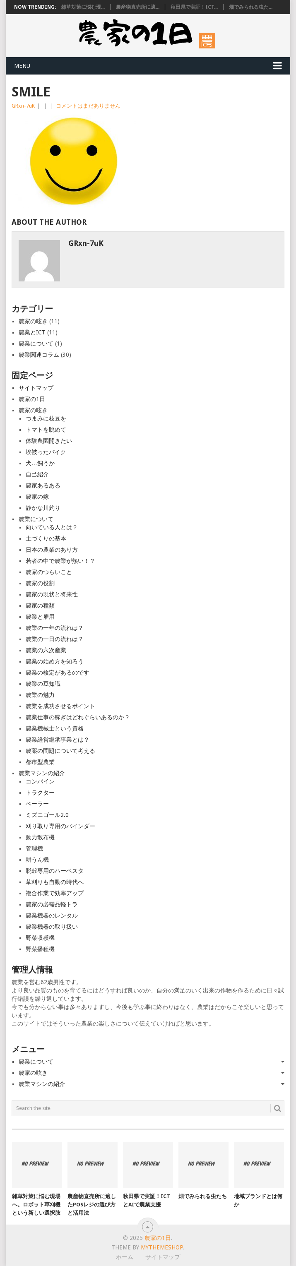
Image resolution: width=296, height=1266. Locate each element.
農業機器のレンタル (52, 915)
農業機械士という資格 (55, 728)
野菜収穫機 (40, 937)
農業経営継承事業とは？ (57, 739)
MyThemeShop (162, 1247)
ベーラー (37, 803)
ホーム (124, 1257)
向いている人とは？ (52, 527)
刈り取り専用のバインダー (60, 826)
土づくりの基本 (46, 538)
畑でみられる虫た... (250, 7)
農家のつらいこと (49, 572)
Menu (22, 65)
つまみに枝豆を (46, 418)
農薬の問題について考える (60, 750)
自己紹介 (37, 474)
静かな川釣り (43, 507)
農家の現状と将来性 (52, 594)
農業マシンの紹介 (42, 773)
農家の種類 (40, 605)
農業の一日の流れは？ (55, 639)
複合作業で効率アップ (55, 893)
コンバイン (40, 781)
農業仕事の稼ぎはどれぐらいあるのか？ (78, 717)
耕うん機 (37, 859)
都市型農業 (40, 762)
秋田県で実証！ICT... (194, 7)
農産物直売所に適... (137, 7)
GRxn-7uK (23, 106)
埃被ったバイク (46, 452)
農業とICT (32, 332)
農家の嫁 (37, 496)
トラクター (40, 792)
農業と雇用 (40, 616)
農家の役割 (40, 583)
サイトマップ (36, 387)
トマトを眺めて (46, 429)
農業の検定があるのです (57, 672)
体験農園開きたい (49, 440)
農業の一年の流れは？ (55, 628)
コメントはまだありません (88, 106)
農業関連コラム (39, 354)
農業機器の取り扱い (52, 926)
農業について (36, 343)
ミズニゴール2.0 (47, 815)
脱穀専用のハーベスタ (55, 870)
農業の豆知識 (43, 683)
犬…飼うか (40, 463)
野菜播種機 (40, 949)
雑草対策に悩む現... (83, 7)
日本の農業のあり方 (52, 549)
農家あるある (43, 485)
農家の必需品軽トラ (52, 904)
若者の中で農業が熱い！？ (60, 560)
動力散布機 (40, 837)
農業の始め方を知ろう (55, 661)
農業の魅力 (40, 695)
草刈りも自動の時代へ (55, 882)
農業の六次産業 (46, 650)
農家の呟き (33, 321)
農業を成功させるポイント (60, 706)
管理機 (34, 848)
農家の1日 (32, 399)
